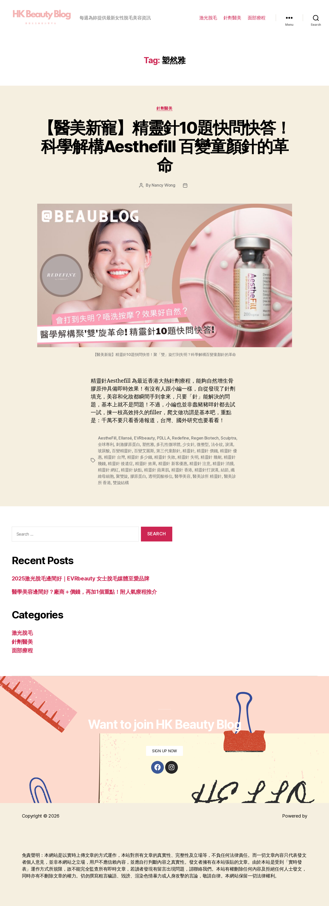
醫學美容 (183, 475)
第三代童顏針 (168, 451)
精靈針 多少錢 (139, 457)
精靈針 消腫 (223, 463)
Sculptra (228, 439)
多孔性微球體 (168, 445)
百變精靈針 (122, 451)
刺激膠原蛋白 (128, 445)
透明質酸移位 (160, 475)
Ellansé (125, 439)
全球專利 (106, 445)
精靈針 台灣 (114, 457)
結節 (225, 469)
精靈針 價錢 (207, 451)
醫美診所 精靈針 (207, 475)
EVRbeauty (144, 439)
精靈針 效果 (145, 463)
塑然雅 (148, 445)
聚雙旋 (122, 475)
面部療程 (257, 18)
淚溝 (229, 445)
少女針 (188, 445)
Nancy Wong (163, 186)
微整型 (203, 445)
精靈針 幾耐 (211, 457)
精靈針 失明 (187, 457)
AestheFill (107, 439)
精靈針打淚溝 (206, 469)
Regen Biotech (205, 439)
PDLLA (163, 439)
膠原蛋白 (138, 475)
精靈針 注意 (199, 463)
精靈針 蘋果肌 (156, 469)
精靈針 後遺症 (120, 463)
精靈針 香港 (181, 469)
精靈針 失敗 (164, 457)
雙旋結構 (121, 482)
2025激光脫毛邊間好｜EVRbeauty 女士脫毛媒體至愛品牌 (80, 578)
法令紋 (217, 445)
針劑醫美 (232, 18)
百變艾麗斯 (144, 451)
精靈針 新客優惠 (172, 463)
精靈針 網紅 (108, 469)
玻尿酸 (104, 451)
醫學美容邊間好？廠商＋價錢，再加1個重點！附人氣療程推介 (84, 591)
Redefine (180, 439)
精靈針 (188, 451)
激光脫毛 (208, 18)
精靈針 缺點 (131, 469)
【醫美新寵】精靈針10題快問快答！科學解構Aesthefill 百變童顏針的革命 (164, 148)
